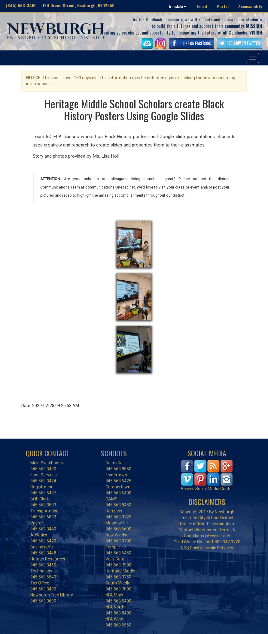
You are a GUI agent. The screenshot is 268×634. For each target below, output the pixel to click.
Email (202, 6)
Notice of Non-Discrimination (207, 523)
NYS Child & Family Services (207, 547)
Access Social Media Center (207, 488)
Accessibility (250, 6)
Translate (177, 6)
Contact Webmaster (197, 529)
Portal (223, 6)
